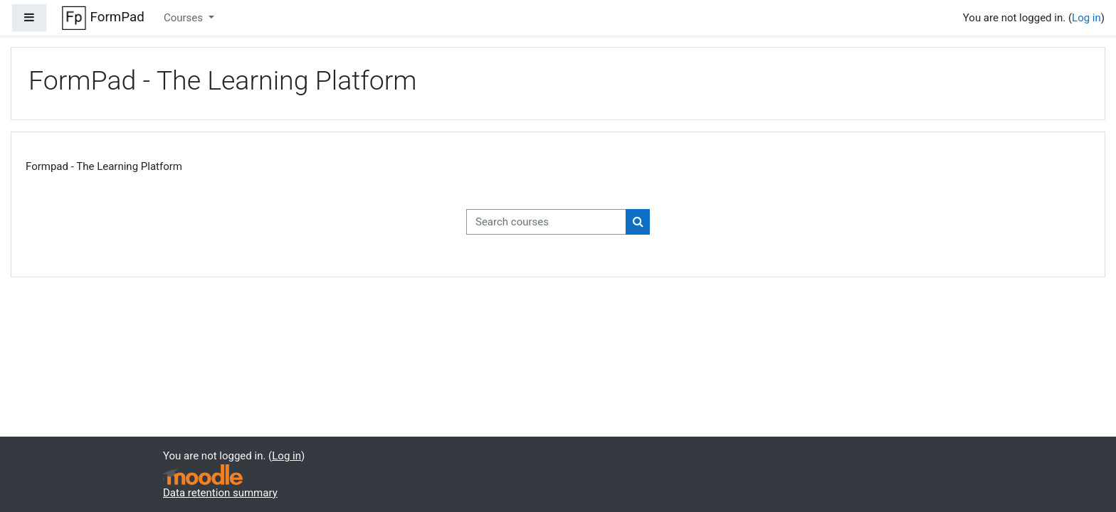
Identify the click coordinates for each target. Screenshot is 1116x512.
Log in (1086, 17)
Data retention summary (220, 492)
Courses (185, 17)
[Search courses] (546, 222)
